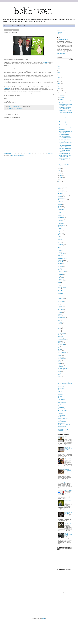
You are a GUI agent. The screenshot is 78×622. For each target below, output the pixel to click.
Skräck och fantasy (62, 339)
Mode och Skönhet (62, 287)
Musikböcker (60, 290)
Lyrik (59, 276)
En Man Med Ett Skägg (63, 410)
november (62, 94)
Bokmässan (60, 201)
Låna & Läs (60, 277)
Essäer (59, 228)
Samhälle (60, 326)
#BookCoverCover (62, 187)
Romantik (60, 323)
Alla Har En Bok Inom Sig (63, 381)
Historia (59, 249)
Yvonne (59, 376)
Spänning (60, 350)
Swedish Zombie (61, 423)
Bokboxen (6, 25)
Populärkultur (61, 309)
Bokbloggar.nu (61, 386)
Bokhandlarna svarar (62, 199)
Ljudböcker (60, 274)
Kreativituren (60, 416)
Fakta (59, 231)
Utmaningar (60, 366)
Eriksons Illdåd (62, 129)
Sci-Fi (59, 331)
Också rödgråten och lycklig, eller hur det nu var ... (65, 156)
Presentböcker (61, 311)
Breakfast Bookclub (62, 402)
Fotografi (60, 239)
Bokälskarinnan (61, 399)
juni (60, 170)
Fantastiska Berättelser (63, 412)
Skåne (59, 341)
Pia (58, 304)
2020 (59, 76)
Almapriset (60, 190)
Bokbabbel (60, 385)
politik (59, 307)
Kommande (60, 266)
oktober (61, 95)
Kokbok (59, 265)
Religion (59, 315)
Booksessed (60, 400)
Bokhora (60, 396)
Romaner (21, 108)
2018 (59, 79)
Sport (59, 347)
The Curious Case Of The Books (65, 424)
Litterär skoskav (62, 114)
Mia (59, 284)
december (62, 92)
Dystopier (60, 220)
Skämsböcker (61, 342)
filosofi (59, 237)
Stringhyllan (60, 420)
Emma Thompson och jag (64, 153)
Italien (59, 257)
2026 (59, 65)
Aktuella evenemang (27, 25)
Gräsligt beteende (63, 163)
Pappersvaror (61, 301)
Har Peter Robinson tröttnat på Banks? (68, 534)
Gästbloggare (19, 25)
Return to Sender (68, 490)
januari (61, 179)
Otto (59, 300)
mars (61, 175)
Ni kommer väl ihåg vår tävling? (65, 110)
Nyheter (59, 296)
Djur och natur (61, 217)
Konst (59, 268)
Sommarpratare (61, 344)
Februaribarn (60, 413)
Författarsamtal (61, 241)
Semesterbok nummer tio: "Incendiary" (64, 159)
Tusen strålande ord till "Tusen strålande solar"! (65, 105)
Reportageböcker (61, 317)
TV (58, 361)
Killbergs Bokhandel (63, 39)
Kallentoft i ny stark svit (64, 140)
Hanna (59, 247)
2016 (59, 83)
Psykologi (60, 312)
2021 (59, 74)
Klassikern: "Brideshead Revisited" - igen (64, 481)
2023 (59, 70)
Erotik (59, 226)
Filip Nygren (60, 234)
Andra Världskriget (62, 191)
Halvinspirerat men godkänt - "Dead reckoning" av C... (65, 108)
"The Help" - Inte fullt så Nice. (65, 148)
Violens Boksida (61, 428)
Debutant (60, 214)
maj (60, 171)
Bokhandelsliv (61, 198)
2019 (59, 77)
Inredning (60, 255)
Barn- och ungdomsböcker (63, 195)
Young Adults (61, 373)
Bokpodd (60, 203)
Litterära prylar (61, 272)
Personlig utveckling (62, 303)
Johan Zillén (12, 25)
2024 (59, 68)
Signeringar (60, 336)
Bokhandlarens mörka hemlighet (68, 470)
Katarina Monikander (62, 261)
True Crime (60, 357)
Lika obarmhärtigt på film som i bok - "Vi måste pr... (65, 143)
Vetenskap (60, 369)
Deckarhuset (60, 405)
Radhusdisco (7, 88)
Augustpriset (60, 193)
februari (61, 177)
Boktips (9, 108)
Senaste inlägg (7, 153)
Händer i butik (61, 253)
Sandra (59, 328)
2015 (59, 85)
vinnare (59, 371)
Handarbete (60, 245)
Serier (59, 334)
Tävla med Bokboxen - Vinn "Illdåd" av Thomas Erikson (65, 119)
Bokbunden (60, 393)
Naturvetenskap (61, 292)
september (62, 97)
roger (59, 320)
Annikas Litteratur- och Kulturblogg (65, 383)
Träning (59, 360)
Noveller (60, 295)
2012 (59, 90)
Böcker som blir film (62, 211)
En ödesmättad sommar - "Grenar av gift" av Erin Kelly (65, 116)
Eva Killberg (60, 230)
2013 (59, 88)
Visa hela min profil (61, 53)
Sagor (59, 325)
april (61, 173)
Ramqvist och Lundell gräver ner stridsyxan (68, 448)
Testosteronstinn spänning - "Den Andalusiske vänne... (65, 137)
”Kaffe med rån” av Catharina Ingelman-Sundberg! (65, 165)
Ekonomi (60, 222)
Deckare (60, 215)
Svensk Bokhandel (62, 421)
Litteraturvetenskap (62, 271)
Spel (59, 346)
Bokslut (59, 397)
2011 (59, 181)
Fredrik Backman (61, 415)
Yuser (59, 374)
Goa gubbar (61, 102)
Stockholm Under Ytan (62, 418)
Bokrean (60, 204)
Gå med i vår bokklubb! (64, 134)
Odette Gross (61, 298)
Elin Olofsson (61, 407)
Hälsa (59, 252)
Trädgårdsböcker (61, 358)
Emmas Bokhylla (61, 408)
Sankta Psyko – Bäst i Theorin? (68, 523)
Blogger (43, 618)
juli (60, 168)
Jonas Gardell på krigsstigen (65, 139)
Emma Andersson (62, 225)
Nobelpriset (60, 293)
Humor (12, 108)
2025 (59, 66)
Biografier (60, 196)
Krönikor (60, 269)
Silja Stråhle (60, 338)
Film (59, 236)
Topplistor (60, 355)
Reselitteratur (61, 319)
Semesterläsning (61, 333)
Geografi (60, 242)
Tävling (59, 363)
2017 (59, 81)
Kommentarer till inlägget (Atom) (18, 155)
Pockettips (60, 306)
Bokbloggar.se (61, 388)
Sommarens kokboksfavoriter (65, 127)
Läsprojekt (60, 279)
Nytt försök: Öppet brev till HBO (65, 112)
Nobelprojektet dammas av (68, 501)
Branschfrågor (61, 209)
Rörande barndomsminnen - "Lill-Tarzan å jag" (65, 122)
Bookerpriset (60, 207)
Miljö (59, 285)
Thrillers (59, 354)
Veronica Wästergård (62, 368)
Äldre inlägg (50, 153)
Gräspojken (46, 62)
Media (59, 282)
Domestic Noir (61, 218)
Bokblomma (60, 389)
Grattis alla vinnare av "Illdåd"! (65, 101)
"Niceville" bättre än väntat (64, 161)
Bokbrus (60, 391)
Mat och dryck (61, 280)
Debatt (59, 212)
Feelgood (60, 233)
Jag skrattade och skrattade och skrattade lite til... (65, 146)
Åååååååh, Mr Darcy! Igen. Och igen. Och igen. (65, 132)
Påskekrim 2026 (68, 458)
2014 (59, 86)
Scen (59, 330)
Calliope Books (61, 404)
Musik (59, 288)
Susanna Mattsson (62, 352)
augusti (61, 99)
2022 (59, 72)
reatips (59, 314)
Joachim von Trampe (62, 258)
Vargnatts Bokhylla (62, 426)
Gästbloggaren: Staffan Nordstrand (68, 437)
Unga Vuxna (60, 365)
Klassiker (60, 263)
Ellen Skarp (60, 223)
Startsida (29, 153)
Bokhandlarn (60, 394)
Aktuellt (59, 188)
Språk (59, 349)
